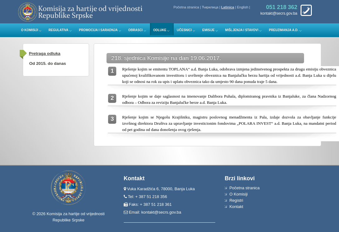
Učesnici (184, 30)
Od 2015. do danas (47, 63)
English (242, 7)
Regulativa (59, 30)
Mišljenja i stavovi (242, 30)
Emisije (208, 30)
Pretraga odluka (45, 53)
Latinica (227, 7)
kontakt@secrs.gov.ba (161, 212)
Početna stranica (186, 7)
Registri (236, 200)
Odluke (159, 30)
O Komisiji (29, 30)
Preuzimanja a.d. (283, 30)
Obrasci (135, 30)
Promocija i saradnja (98, 30)
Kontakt (236, 206)
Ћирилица (210, 7)
